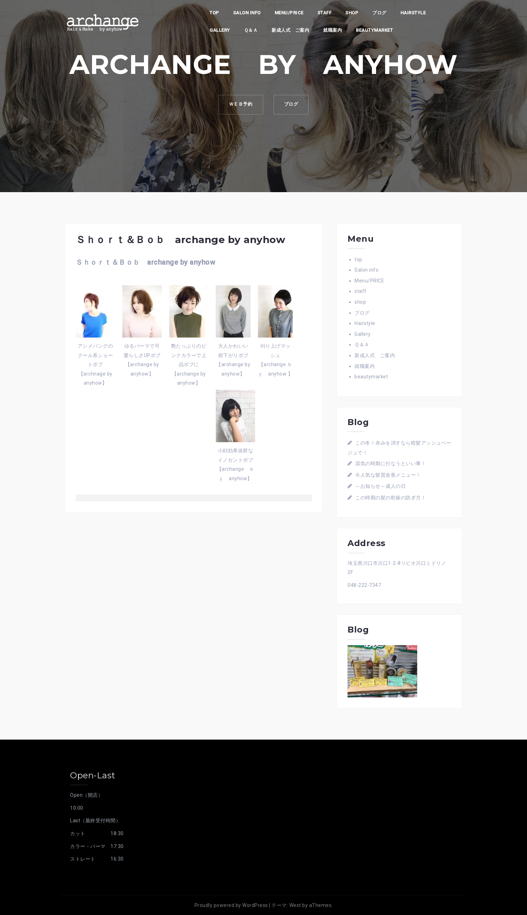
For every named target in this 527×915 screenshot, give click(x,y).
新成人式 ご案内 (290, 30)
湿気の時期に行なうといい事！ (390, 463)
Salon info (247, 12)
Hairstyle (413, 12)
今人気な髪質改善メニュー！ (388, 475)
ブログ (379, 12)
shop (351, 12)
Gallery (219, 30)
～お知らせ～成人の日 (380, 486)
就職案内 (332, 30)
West (295, 905)
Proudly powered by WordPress (231, 905)
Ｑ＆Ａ (251, 30)
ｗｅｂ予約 (240, 104)
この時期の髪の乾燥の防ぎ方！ (390, 497)
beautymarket (374, 30)
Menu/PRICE (289, 12)
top (214, 12)
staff (325, 12)
